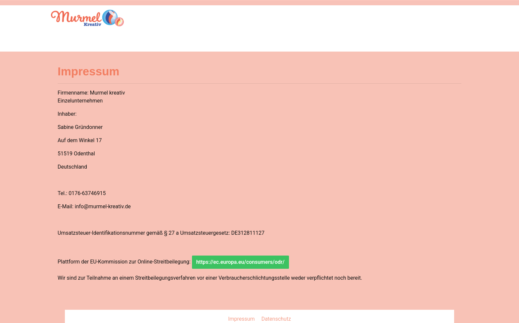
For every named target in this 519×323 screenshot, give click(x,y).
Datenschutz (276, 319)
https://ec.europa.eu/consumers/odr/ (240, 262)
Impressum (242, 319)
